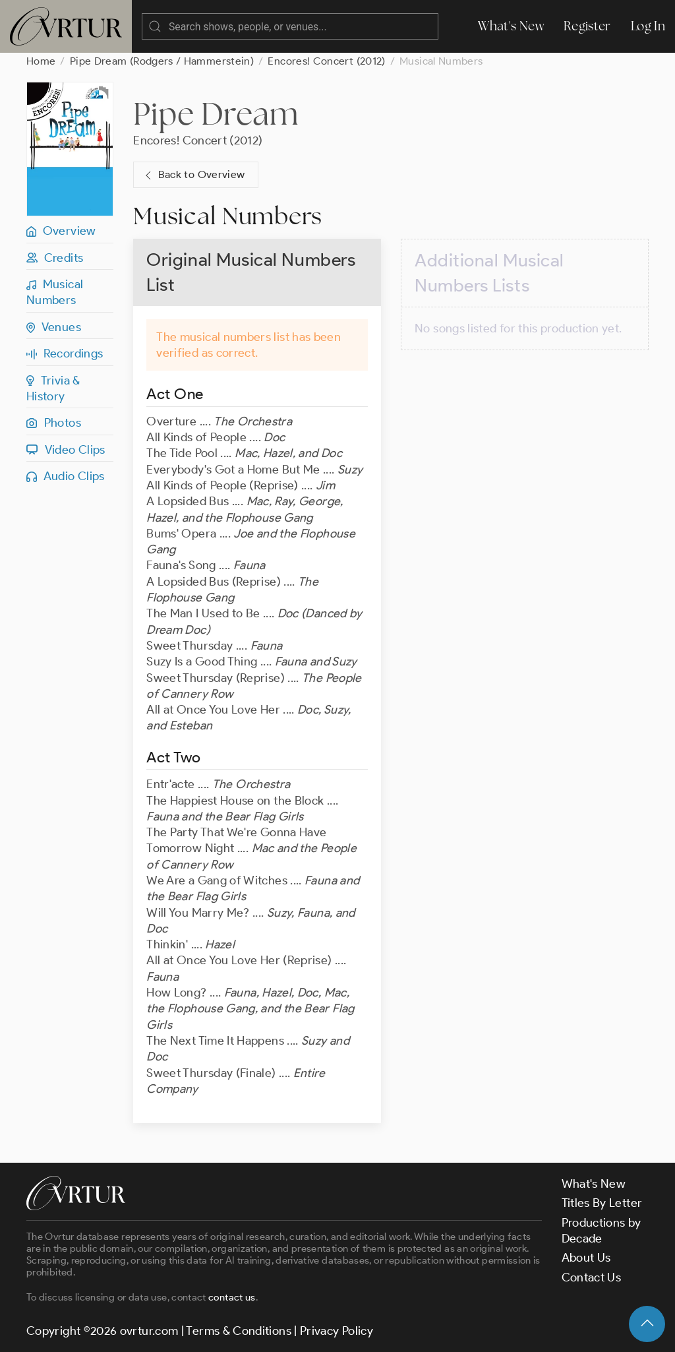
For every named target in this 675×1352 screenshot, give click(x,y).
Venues (53, 327)
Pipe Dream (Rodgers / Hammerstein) (162, 61)
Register (587, 26)
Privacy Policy (336, 1331)
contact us (232, 1297)
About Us (586, 1257)
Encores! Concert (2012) (326, 61)
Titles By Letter (602, 1203)
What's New (511, 26)
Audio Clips (65, 476)
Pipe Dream (215, 113)
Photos (53, 422)
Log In (648, 26)
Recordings (64, 353)
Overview (61, 231)
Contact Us (592, 1277)
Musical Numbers (54, 292)
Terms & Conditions (238, 1331)
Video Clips (65, 450)
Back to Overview (193, 175)
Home (40, 61)
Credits (54, 258)
